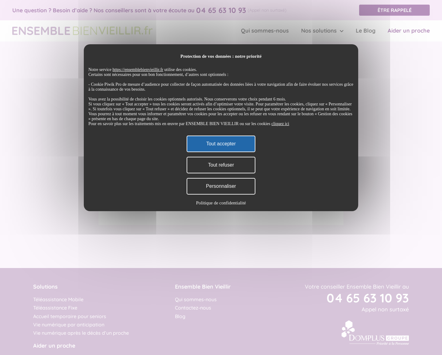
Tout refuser (221, 165)
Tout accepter (221, 143)
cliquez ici (280, 123)
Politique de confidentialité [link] (221, 202)
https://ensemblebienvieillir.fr (138, 69)
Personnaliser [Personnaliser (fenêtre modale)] (221, 186)
